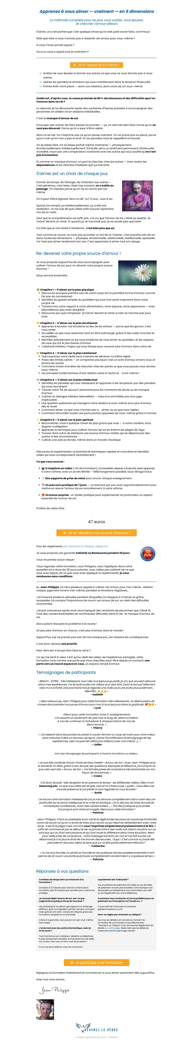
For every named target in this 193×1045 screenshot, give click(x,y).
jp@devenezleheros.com (110, 909)
